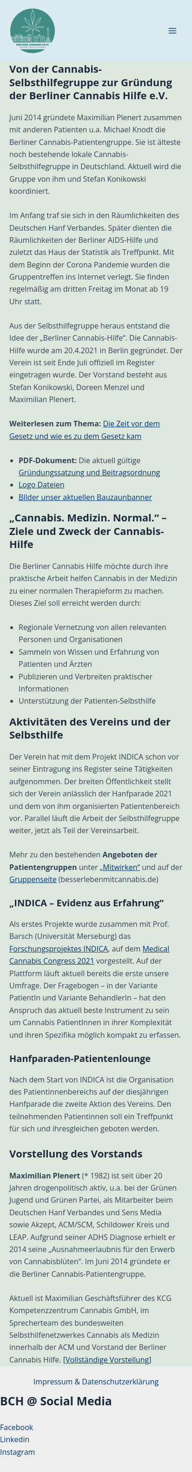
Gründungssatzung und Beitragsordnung (89, 472)
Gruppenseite (33, 879)
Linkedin (14, 1439)
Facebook (16, 1427)
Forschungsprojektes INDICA (58, 949)
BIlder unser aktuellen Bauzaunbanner (85, 497)
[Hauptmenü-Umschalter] (172, 31)
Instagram (17, 1452)
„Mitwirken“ (120, 867)
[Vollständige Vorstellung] (107, 1360)
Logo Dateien (41, 484)
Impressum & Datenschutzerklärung (96, 1381)
